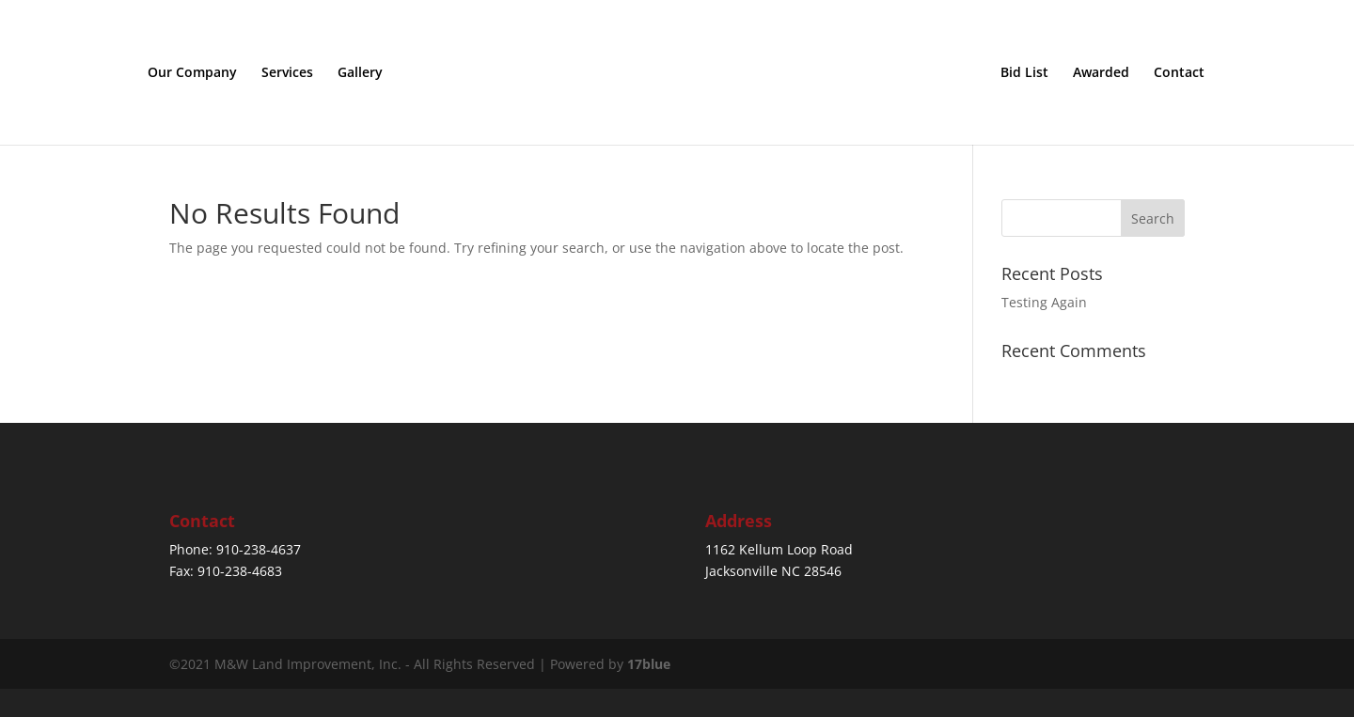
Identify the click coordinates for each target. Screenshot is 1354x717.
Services (287, 73)
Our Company (192, 73)
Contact (1179, 73)
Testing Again (1044, 302)
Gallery (360, 73)
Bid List (1024, 73)
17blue (648, 664)
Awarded (1101, 73)
